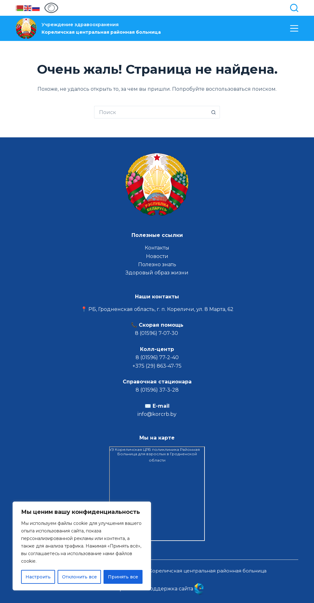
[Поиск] (294, 8)
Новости (157, 256)
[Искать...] (150, 112)
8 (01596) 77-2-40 (157, 357)
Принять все (123, 577)
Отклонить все (79, 577)
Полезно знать (157, 264)
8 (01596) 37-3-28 (157, 390)
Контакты (157, 248)
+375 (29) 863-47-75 (157, 366)
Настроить (38, 577)
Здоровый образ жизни (157, 273)
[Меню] (294, 28)
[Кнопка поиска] (213, 112)
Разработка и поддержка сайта (157, 589)
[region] (82, 546)
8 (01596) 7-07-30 (157, 333)
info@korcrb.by (157, 414)
